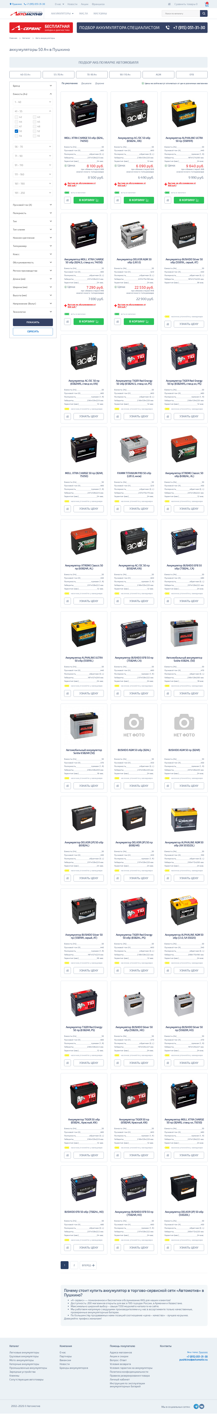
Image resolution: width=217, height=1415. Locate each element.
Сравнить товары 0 (186, 4)
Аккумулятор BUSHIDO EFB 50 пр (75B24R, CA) (134, 660)
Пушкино (203, 1353)
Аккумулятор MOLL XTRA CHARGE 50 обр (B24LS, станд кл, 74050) (84, 262)
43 (36, 118)
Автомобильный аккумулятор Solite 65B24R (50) (84, 753)
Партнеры (66, 1357)
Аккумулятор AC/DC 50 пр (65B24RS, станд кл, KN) (84, 383)
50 (18, 132)
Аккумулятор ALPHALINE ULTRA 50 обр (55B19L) (84, 660)
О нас (59, 4)
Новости (73, 4)
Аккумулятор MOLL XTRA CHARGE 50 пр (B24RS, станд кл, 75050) (184, 1122)
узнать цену (189, 325)
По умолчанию (70, 84)
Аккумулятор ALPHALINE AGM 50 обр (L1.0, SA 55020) (184, 938)
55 (36, 137)
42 (18, 118)
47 (18, 127)
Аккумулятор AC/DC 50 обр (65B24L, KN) (134, 141)
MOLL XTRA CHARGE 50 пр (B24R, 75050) (84, 476)
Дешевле (88, 84)
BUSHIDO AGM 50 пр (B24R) (184, 751)
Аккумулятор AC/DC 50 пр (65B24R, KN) (134, 568)
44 (18, 123)
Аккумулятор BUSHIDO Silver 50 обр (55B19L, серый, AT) (184, 262)
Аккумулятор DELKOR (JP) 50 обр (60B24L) (84, 845)
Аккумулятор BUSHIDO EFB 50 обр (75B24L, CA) (184, 568)
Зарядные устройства (22, 1373)
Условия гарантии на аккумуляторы (131, 1369)
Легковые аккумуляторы (24, 1353)
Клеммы (14, 1376)
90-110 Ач (125, 75)
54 (18, 137)
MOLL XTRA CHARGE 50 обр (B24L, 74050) (84, 141)
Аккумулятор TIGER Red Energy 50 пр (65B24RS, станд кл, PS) (184, 383)
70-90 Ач (91, 75)
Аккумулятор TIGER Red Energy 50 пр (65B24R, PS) (84, 1030)
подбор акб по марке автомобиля (108, 62)
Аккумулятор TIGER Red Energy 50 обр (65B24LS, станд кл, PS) (134, 383)
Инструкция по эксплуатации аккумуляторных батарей (127, 1386)
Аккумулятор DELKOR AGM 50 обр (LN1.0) (134, 262)
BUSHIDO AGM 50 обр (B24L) (134, 751)
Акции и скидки (119, 1357)
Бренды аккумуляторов (74, 1369)
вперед (89, 1266)
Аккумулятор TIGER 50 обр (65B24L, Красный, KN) (84, 1122)
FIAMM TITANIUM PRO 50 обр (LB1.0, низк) (134, 476)
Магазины (104, 13)
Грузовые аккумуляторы (24, 1357)
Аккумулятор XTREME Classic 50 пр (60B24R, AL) (84, 568)
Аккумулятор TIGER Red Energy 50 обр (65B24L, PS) (134, 938)
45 (36, 123)
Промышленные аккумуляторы (28, 1369)
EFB (192, 75)
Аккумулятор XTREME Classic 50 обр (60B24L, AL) (184, 476)
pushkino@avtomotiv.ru (193, 1360)
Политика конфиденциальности (129, 1373)
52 (36, 132)
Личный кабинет (120, 1380)
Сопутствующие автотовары (26, 1380)
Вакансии (65, 1361)
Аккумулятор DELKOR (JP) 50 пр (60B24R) (134, 845)
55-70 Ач (58, 75)
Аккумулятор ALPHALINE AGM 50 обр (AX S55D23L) (184, 845)
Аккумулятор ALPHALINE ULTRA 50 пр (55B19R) (184, 141)
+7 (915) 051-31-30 (197, 1357)
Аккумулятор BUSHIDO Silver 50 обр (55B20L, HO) (134, 1030)
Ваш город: (192, 1353)
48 (36, 127)
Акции (85, 4)
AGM (158, 75)
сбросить (33, 332)
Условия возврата (120, 1365)
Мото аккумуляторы (21, 1361)
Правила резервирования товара (130, 1376)
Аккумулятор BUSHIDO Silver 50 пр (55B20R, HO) (184, 1030)
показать (33, 323)
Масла (86, 13)
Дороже (101, 84)
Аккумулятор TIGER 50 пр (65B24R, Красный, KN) (134, 1122)
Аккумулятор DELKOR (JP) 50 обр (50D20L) (184, 1215)
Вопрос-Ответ (118, 1361)
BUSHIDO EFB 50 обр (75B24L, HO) (84, 1213)
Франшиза (98, 4)
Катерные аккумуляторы (24, 1365)
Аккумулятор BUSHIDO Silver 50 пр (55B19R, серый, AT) (83, 938)
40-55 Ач (25, 75)
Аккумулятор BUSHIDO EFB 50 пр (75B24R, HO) (134, 1215)
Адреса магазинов (121, 1353)
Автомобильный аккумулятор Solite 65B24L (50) (184, 660)
